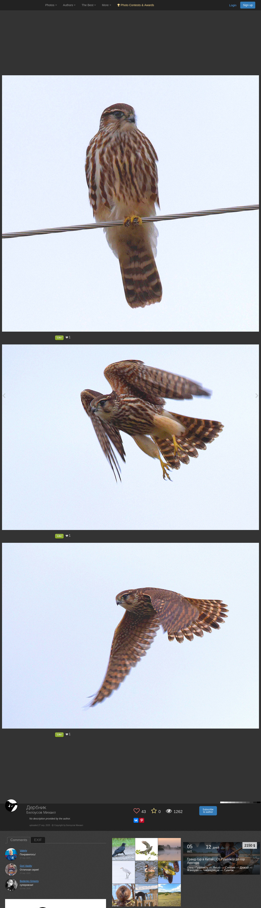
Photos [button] (51, 5)
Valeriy (23, 850)
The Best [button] (89, 5)
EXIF (38, 840)
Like (59, 337)
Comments (18, 840)
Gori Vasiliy (26, 865)
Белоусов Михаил (41, 812)
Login (232, 5)
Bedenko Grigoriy (29, 881)
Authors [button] (69, 5)
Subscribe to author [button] (208, 810)
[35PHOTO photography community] (22, 5)
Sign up (248, 5)
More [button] (106, 5)
